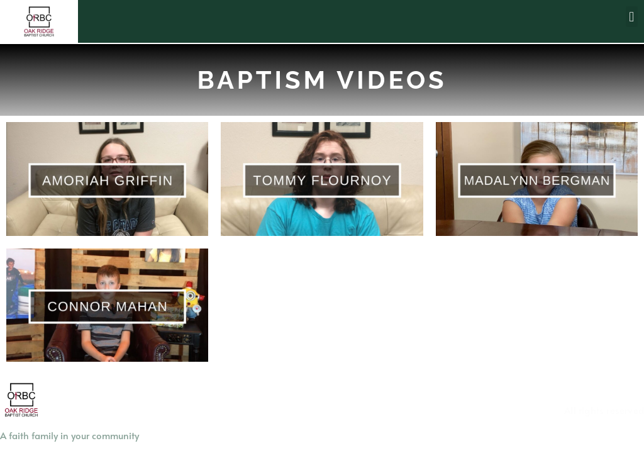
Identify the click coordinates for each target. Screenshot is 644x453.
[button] (632, 16)
